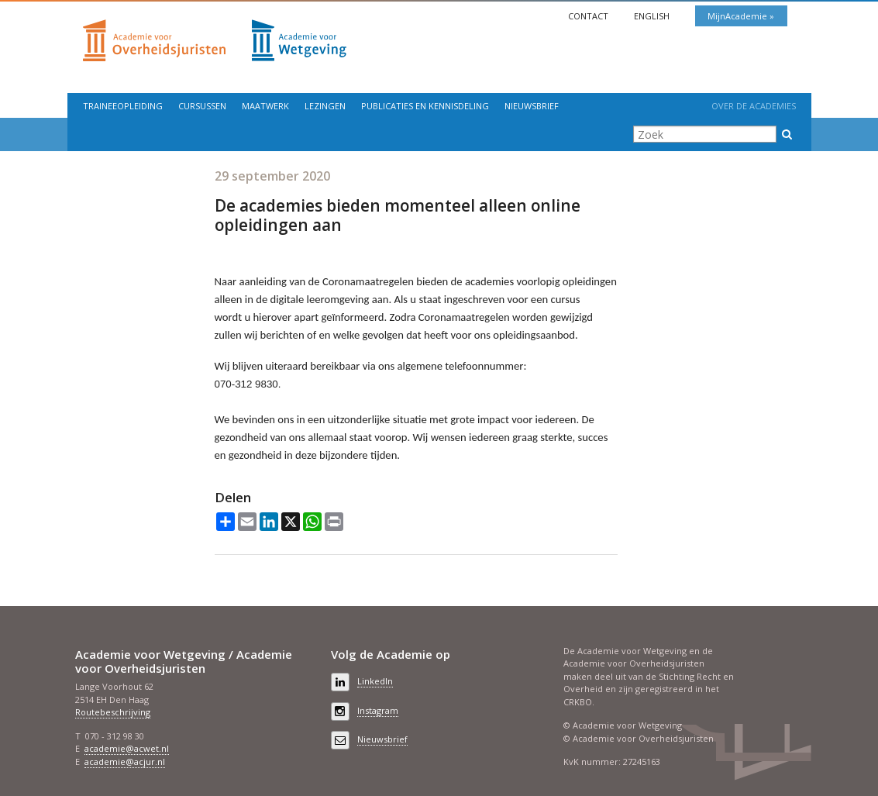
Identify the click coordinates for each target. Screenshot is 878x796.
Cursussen (202, 106)
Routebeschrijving (112, 712)
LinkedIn (375, 681)
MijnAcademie (739, 16)
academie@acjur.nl (124, 761)
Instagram (377, 710)
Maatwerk (265, 106)
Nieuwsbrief (531, 106)
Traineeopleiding (123, 106)
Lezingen (325, 106)
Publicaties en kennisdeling (425, 106)
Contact (589, 16)
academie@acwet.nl (126, 748)
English (653, 16)
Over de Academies (753, 106)
